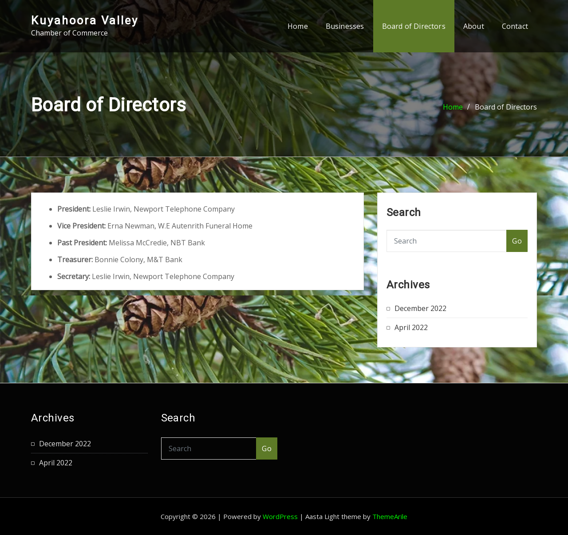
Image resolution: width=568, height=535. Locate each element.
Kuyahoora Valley (84, 20)
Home (298, 26)
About (473, 26)
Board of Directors (414, 26)
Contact (515, 26)
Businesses (345, 26)
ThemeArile (389, 516)
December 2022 (420, 308)
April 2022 (411, 327)
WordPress (280, 516)
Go (517, 241)
